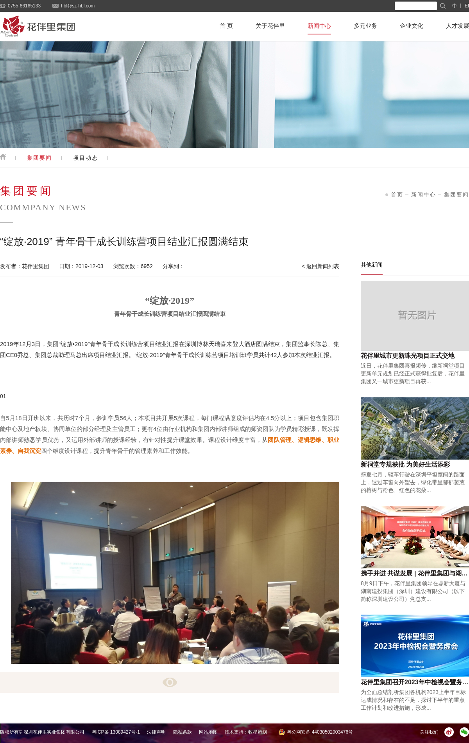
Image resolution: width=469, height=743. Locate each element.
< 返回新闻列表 (320, 266)
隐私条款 (182, 732)
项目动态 (85, 158)
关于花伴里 (270, 25)
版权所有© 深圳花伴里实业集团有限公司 (42, 732)
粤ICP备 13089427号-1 (116, 732)
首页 (397, 194)
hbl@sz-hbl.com (78, 6)
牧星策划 (257, 732)
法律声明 (156, 732)
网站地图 (208, 732)
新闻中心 (319, 25)
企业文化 (411, 25)
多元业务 (365, 25)
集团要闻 (39, 158)
